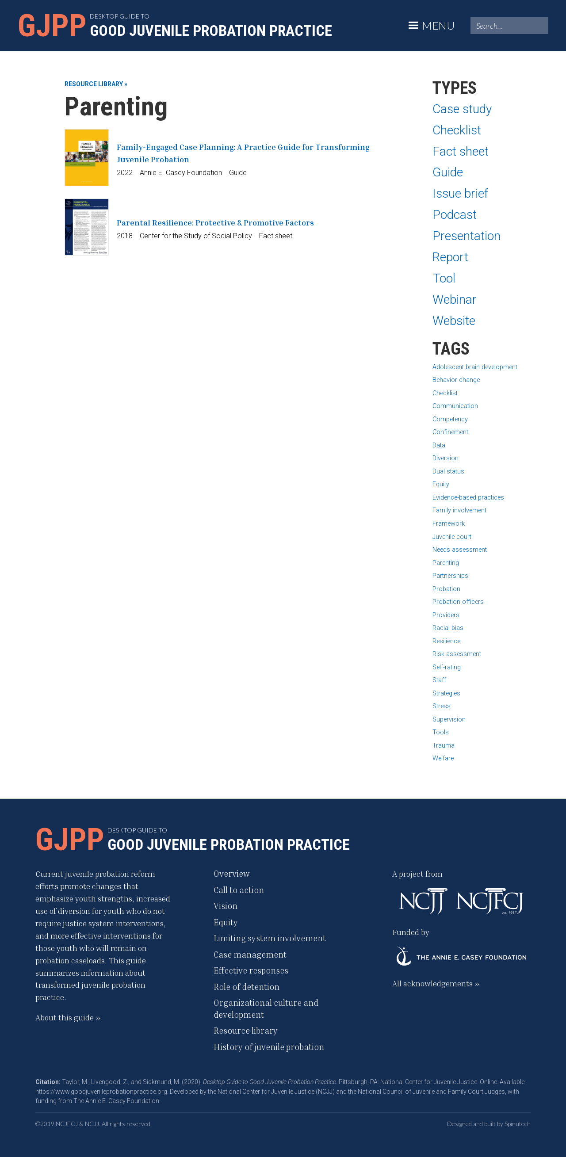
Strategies (446, 693)
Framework (448, 523)
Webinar (454, 299)
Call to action (239, 890)
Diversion (445, 458)
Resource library (246, 1030)
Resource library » (96, 84)
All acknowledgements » (436, 983)
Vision (225, 906)
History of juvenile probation (269, 1047)
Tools (440, 732)
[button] (430, 25)
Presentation (466, 236)
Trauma (443, 745)
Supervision (449, 719)
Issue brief (460, 193)
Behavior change (456, 380)
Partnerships (450, 576)
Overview (232, 873)
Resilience (446, 641)
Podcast (454, 214)
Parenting (445, 563)
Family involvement (459, 510)
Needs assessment (459, 550)
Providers (445, 615)
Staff (439, 680)
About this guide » (68, 1017)
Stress (441, 706)
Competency (450, 419)
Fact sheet (460, 151)
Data (438, 445)
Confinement (450, 432)
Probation (446, 589)
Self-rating (446, 667)
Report (450, 257)
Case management (250, 954)
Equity (440, 484)
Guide (447, 172)
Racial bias (447, 628)
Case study (462, 109)
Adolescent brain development (474, 367)
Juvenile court (451, 537)
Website (453, 320)
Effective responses (251, 970)
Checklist (456, 130)
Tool (443, 278)
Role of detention (246, 986)
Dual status (448, 471)
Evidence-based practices (468, 497)
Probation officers (458, 602)
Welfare (443, 758)
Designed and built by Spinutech (489, 1123)
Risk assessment (456, 654)
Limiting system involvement (270, 938)
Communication (455, 406)
